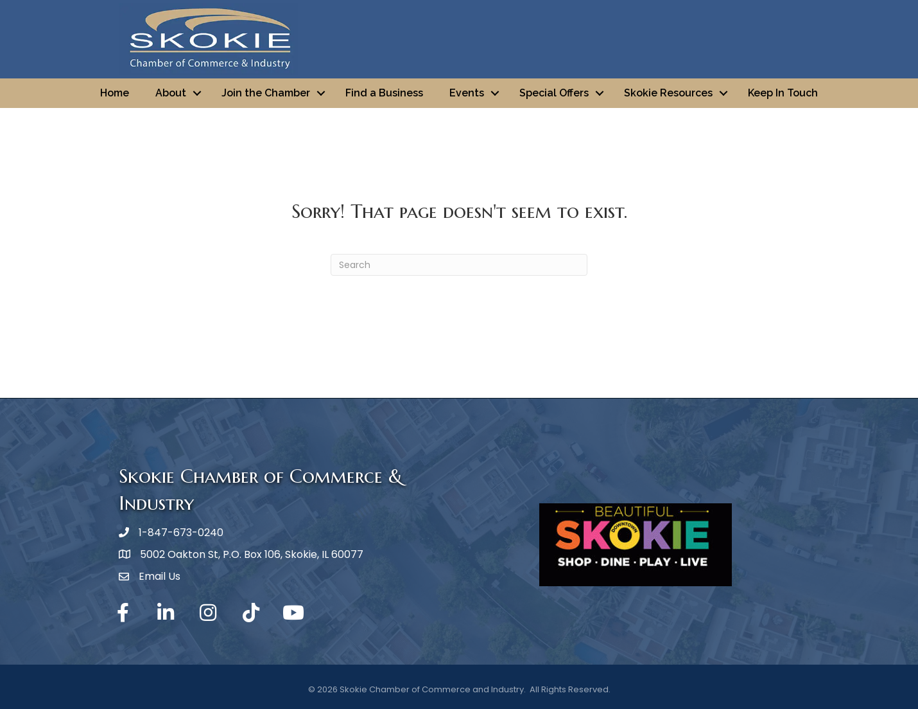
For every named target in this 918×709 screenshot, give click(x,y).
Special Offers (554, 93)
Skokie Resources (668, 93)
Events (466, 93)
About (170, 93)
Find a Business (384, 93)
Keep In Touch (783, 93)
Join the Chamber (265, 93)
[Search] (459, 265)
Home (114, 93)
